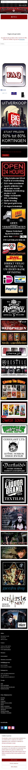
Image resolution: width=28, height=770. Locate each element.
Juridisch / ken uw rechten (6, 702)
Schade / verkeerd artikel (6, 707)
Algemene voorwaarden (6, 659)
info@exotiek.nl (7, 649)
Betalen (2, 699)
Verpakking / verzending (6, 712)
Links (2, 683)
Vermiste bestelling (5, 711)
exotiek (3, 90)
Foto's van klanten (5, 685)
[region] (14, 747)
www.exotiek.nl (4, 656)
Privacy (2, 704)
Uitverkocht (3, 709)
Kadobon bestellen (5, 688)
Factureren (3, 701)
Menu (14, 17)
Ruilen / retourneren (5, 706)
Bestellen (3, 697)
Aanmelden (5, 155)
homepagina (22, 39)
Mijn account (23, 5)
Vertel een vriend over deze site (8, 687)
